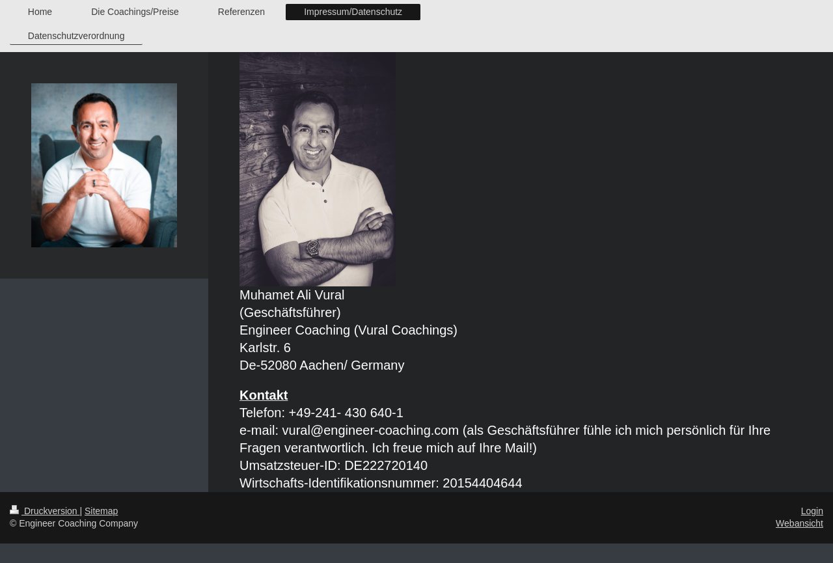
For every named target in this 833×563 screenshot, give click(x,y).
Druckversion (44, 511)
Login (812, 511)
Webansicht (799, 523)
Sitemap (101, 511)
